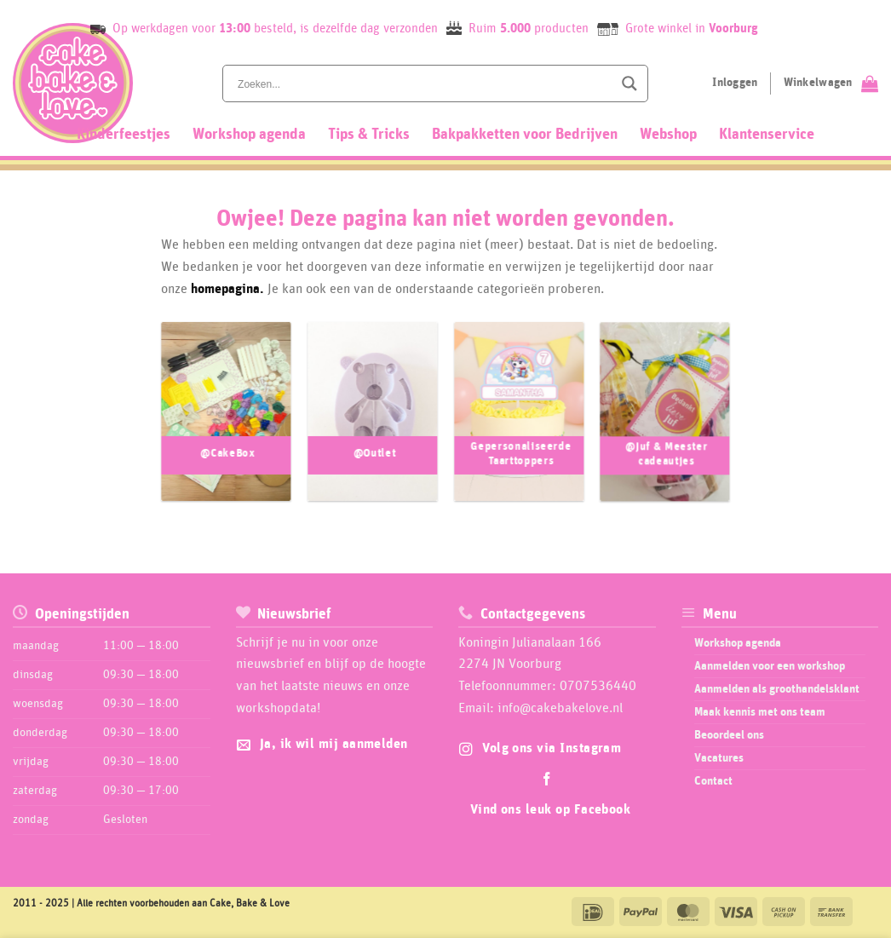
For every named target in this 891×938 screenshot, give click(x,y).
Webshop (668, 134)
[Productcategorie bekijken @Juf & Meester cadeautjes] (665, 420)
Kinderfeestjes (123, 134)
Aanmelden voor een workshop (769, 666)
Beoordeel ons (729, 735)
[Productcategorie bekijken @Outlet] (372, 419)
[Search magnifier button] (629, 83)
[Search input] (423, 83)
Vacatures (719, 758)
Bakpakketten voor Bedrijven (525, 134)
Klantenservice (766, 134)
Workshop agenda (249, 134)
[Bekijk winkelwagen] (831, 83)
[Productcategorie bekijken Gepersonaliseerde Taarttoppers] (518, 419)
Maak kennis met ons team (759, 712)
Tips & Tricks (369, 134)
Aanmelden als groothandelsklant (776, 689)
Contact (713, 781)
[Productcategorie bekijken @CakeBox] (225, 419)
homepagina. (227, 289)
